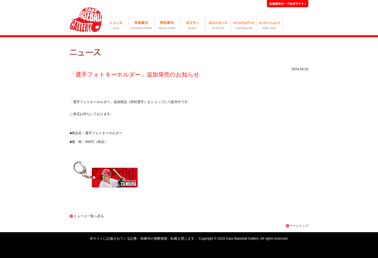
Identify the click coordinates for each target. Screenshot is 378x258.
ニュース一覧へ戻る (89, 216)
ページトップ (299, 226)
